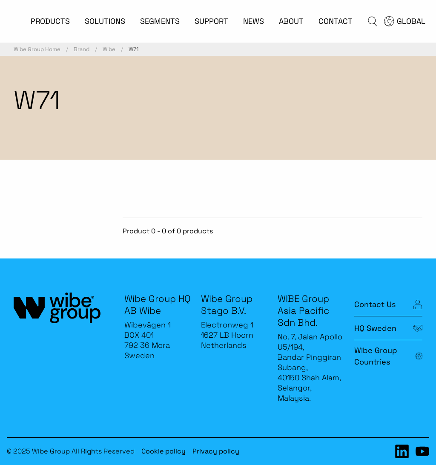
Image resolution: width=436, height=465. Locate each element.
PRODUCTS (50, 21)
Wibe (109, 49)
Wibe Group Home (37, 49)
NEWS (253, 21)
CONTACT (335, 21)
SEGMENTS (160, 21)
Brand (81, 49)
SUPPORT (211, 21)
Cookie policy (163, 451)
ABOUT (291, 21)
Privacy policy (215, 451)
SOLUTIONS (105, 21)
